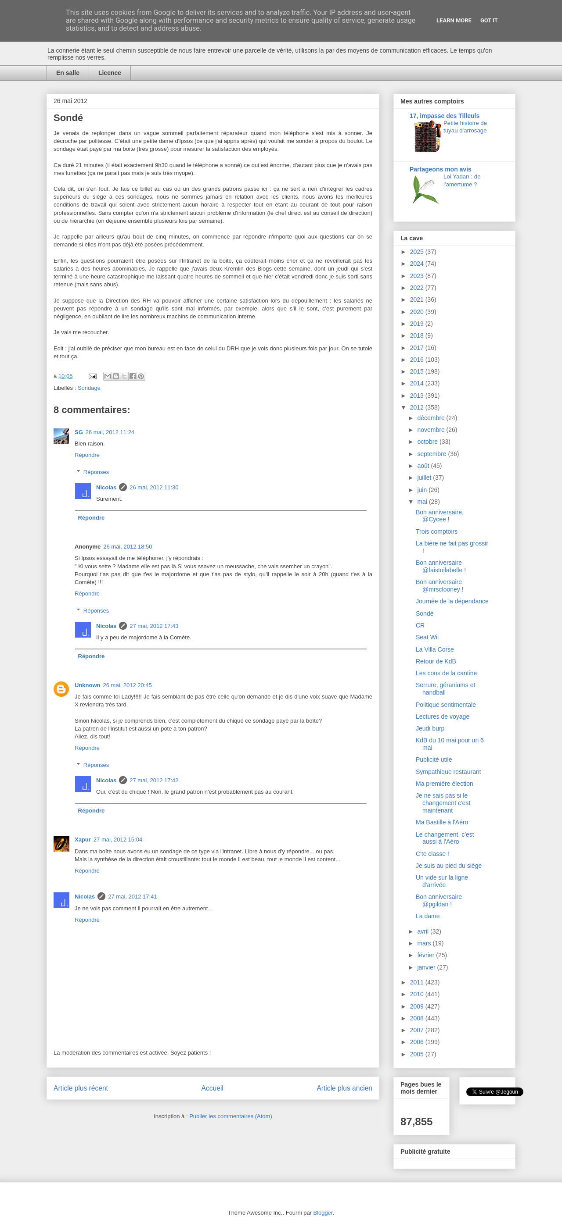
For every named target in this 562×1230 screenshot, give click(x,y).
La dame (428, 916)
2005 (417, 1054)
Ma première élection (444, 783)
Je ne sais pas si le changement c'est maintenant (443, 803)
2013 (417, 395)
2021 (417, 299)
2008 (417, 1018)
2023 (417, 275)
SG (79, 432)
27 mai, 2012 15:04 (118, 839)
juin (423, 489)
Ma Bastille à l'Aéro (442, 822)
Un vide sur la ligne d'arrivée (442, 881)
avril (423, 931)
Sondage (89, 388)
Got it (489, 20)
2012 (417, 407)
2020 (417, 311)
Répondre (87, 455)
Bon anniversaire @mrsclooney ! (440, 585)
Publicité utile (434, 759)
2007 (417, 1030)
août (424, 465)
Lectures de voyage (442, 716)
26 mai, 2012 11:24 (110, 432)
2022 (417, 287)
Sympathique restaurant (448, 771)
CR (420, 625)
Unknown (88, 685)
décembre (431, 417)
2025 (417, 251)
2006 (417, 1041)
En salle (67, 72)
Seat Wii (427, 637)
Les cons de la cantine (446, 673)
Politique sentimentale (446, 704)
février (426, 955)
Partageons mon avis (441, 169)
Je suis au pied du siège (449, 865)
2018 (417, 335)
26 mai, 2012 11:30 (154, 487)
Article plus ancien (344, 1088)
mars (424, 943)
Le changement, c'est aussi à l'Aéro (445, 838)
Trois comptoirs (437, 531)
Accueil (212, 1088)
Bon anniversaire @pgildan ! (439, 900)
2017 (417, 347)
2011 (417, 982)
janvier (427, 967)
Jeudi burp (430, 728)
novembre (431, 429)
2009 (417, 1006)
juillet (425, 477)
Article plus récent (81, 1088)
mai (423, 501)
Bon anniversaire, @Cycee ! (440, 516)
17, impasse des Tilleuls (444, 115)
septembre (432, 453)
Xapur (83, 839)
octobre (428, 441)
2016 (417, 359)
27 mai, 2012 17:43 (154, 626)
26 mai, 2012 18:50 (127, 546)
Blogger (323, 1212)
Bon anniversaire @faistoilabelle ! (441, 566)
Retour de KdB (436, 661)
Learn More (454, 20)
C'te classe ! (432, 853)
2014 (417, 383)
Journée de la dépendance (452, 601)
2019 (417, 323)
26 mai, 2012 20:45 (127, 685)
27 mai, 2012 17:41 (132, 896)
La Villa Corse (435, 649)
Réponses (96, 472)
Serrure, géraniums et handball (445, 688)
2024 (417, 263)
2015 (417, 371)
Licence (109, 72)
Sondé (424, 613)
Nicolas (106, 487)
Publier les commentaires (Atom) (230, 1116)
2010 (417, 994)
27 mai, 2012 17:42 (154, 780)
